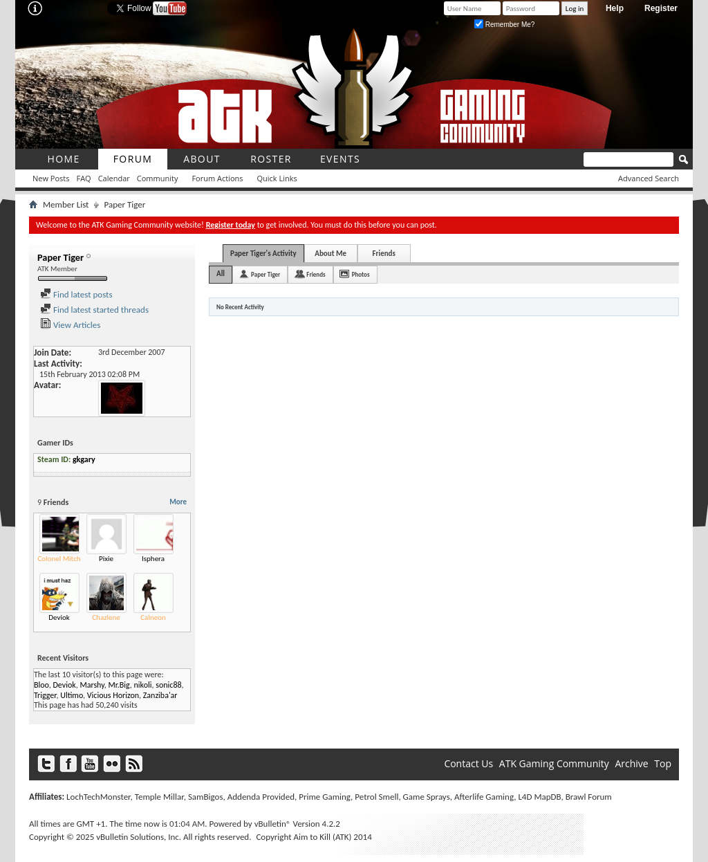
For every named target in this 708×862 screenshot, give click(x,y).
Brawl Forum (589, 796)
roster (271, 158)
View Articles (70, 325)
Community (157, 178)
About (202, 158)
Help (615, 8)
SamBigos (205, 796)
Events (340, 158)
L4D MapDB (539, 796)
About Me (330, 253)
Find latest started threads (94, 309)
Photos (361, 274)
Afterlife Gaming (484, 796)
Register (661, 8)
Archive (631, 763)
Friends (383, 253)
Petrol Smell (376, 796)
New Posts (50, 178)
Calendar (114, 178)
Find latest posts (76, 294)
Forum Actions (217, 178)
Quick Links (277, 178)
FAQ (83, 178)
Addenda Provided (261, 796)
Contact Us (468, 763)
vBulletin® (272, 823)
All (220, 273)
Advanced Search (648, 178)
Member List (65, 204)
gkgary (84, 459)
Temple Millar (159, 796)
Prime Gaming (325, 796)
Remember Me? (504, 24)
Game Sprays (426, 796)
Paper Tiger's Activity (263, 253)
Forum (133, 158)
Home (63, 158)
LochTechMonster (98, 796)
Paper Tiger (265, 274)
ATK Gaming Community (554, 763)
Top (662, 763)
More (178, 501)
